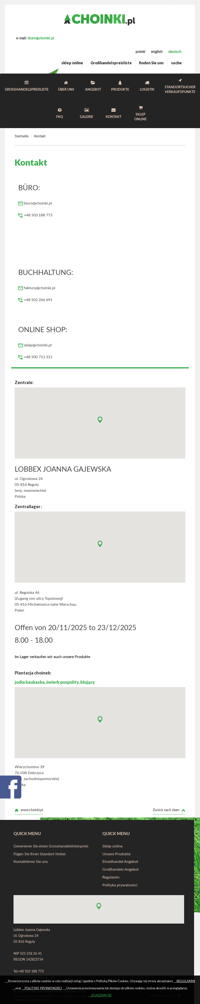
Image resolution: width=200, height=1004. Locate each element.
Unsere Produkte (116, 854)
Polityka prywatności (119, 885)
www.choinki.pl (29, 810)
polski (140, 52)
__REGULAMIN (184, 981)
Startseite (21, 136)
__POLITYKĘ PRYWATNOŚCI (42, 988)
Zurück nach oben (169, 810)
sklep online (72, 62)
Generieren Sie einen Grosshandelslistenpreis (51, 846)
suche (176, 62)
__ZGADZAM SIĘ (100, 995)
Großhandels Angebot (120, 869)
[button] (100, 420)
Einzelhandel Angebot (120, 862)
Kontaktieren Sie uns (31, 862)
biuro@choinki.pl (41, 38)
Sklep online (112, 846)
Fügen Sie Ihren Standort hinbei (40, 854)
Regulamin (110, 877)
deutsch (175, 52)
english (157, 52)
